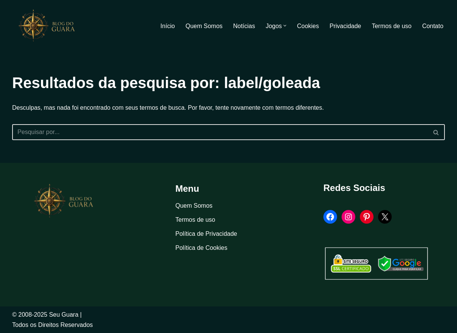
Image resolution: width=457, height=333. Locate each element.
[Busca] (220, 132)
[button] (285, 26)
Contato (432, 26)
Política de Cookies (201, 248)
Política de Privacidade (206, 233)
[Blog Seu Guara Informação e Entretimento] (50, 26)
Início (167, 26)
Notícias (244, 26)
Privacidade (345, 26)
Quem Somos (203, 26)
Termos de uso (391, 26)
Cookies (308, 26)
